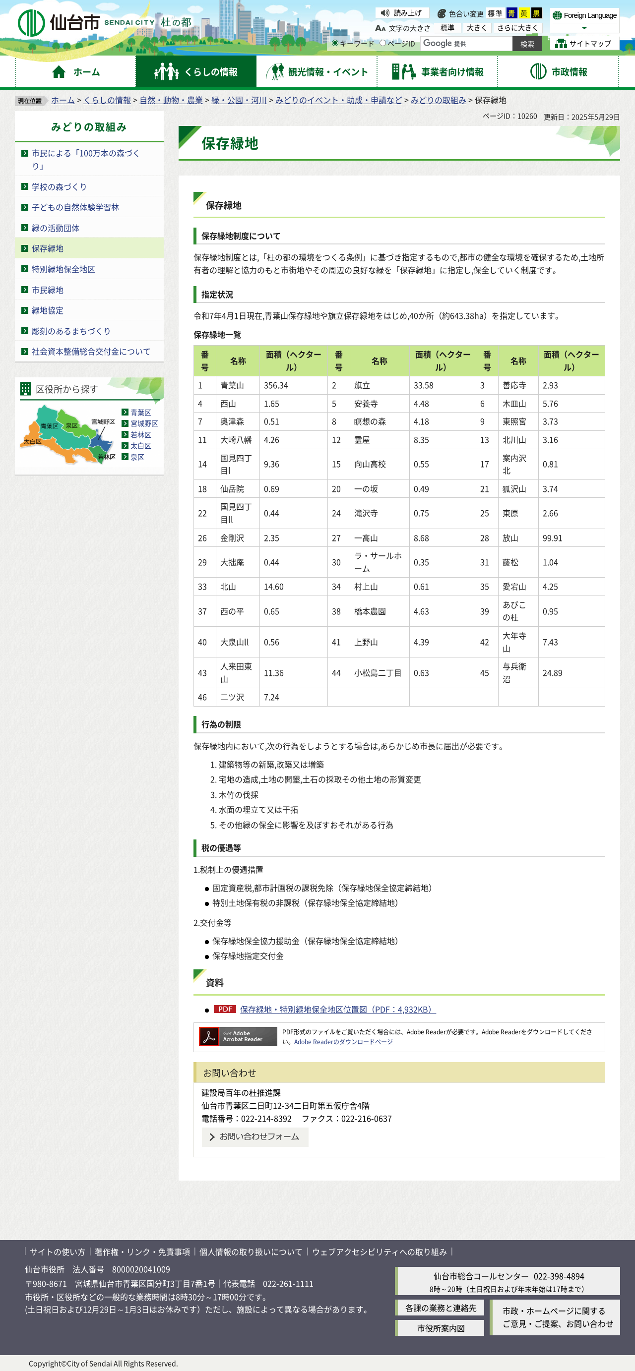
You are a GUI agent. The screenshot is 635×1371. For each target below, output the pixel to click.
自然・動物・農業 (171, 100)
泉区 (137, 457)
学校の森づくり (59, 186)
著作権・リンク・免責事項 (142, 1251)
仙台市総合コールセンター (481, 1276)
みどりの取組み (438, 100)
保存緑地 (48, 248)
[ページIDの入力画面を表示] (383, 43)
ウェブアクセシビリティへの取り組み (379, 1251)
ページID (397, 43)
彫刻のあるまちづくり (71, 331)
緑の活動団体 (55, 228)
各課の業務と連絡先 (441, 1307)
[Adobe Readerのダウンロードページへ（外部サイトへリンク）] (238, 1031)
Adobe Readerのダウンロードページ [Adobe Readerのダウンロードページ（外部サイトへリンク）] (343, 1041)
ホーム (63, 100)
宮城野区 (144, 423)
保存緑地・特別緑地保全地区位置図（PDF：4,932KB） (338, 1009)
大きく (477, 27)
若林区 (140, 434)
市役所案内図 (441, 1328)
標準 (496, 13)
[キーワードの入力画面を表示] (335, 43)
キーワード (353, 43)
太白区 (140, 445)
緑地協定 (48, 310)
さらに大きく (518, 27)
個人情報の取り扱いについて (251, 1251)
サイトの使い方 (57, 1251)
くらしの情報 (107, 100)
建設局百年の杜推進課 (241, 1092)
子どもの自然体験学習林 (75, 207)
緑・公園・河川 (239, 100)
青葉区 (140, 412)
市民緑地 (48, 290)
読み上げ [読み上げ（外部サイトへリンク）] (408, 12)
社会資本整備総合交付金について (91, 351)
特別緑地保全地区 (63, 269)
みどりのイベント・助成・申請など (338, 100)
